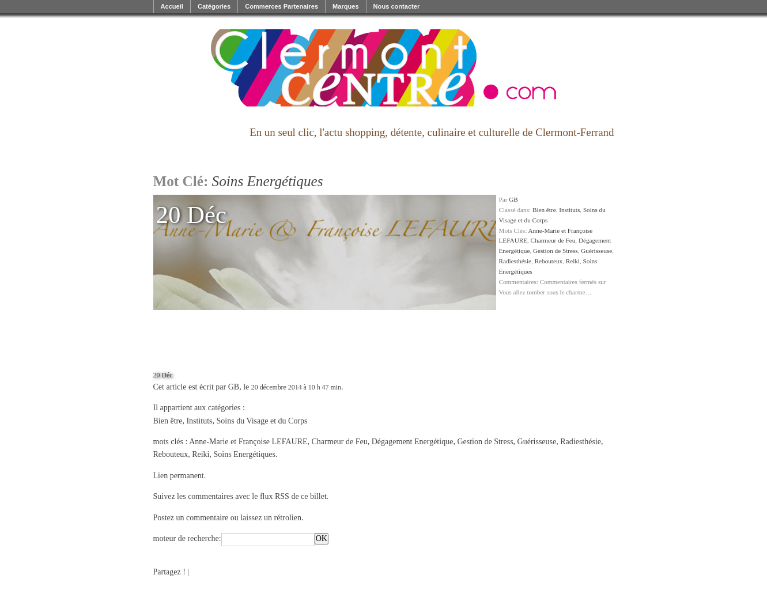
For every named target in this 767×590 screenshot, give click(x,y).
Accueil (172, 6)
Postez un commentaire (191, 517)
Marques (346, 6)
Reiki (573, 261)
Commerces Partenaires (281, 6)
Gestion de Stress (555, 250)
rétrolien (287, 517)
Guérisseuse (596, 250)
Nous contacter (396, 6)
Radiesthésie (515, 261)
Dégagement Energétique (413, 441)
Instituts (569, 209)
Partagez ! (169, 572)
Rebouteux (548, 261)
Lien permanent (178, 475)
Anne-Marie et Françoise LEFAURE (248, 441)
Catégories (214, 6)
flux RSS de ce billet (293, 496)
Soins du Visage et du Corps (262, 421)
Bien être (544, 209)
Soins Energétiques (244, 454)
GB (513, 199)
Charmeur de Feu (553, 240)
